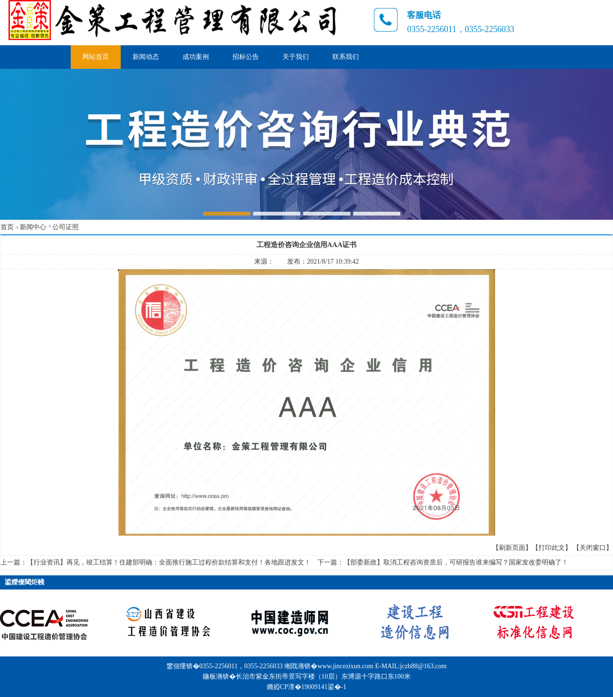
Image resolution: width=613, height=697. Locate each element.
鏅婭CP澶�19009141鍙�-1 (307, 686)
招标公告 (245, 56)
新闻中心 (33, 227)
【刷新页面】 (512, 547)
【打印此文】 (552, 547)
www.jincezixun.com (345, 666)
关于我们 (295, 56)
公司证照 (65, 227)
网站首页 (96, 56)
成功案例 (195, 56)
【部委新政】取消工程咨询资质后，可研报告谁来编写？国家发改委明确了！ (456, 562)
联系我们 (345, 56)
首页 (7, 227)
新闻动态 (146, 56)
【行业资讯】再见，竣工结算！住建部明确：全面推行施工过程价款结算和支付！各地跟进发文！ (169, 562)
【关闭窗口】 (593, 547)
